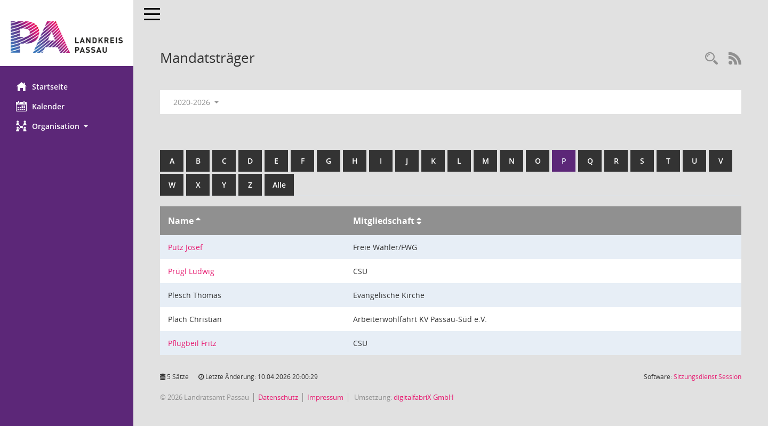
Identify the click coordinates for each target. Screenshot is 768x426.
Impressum (325, 397)
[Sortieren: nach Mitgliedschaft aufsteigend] (419, 221)
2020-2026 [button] (196, 102)
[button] (66, 126)
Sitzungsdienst (707, 376)
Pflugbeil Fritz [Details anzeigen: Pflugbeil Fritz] (192, 343)
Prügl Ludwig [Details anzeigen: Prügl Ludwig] (191, 271)
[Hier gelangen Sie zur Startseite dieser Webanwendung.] (66, 37)
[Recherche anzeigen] (711, 59)
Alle (279, 185)
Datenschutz (278, 397)
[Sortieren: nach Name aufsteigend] (198, 221)
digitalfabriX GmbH (424, 397)
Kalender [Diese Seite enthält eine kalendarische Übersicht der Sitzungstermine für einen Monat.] (40, 106)
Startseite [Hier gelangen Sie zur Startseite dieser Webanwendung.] (42, 86)
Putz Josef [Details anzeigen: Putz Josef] (185, 247)
